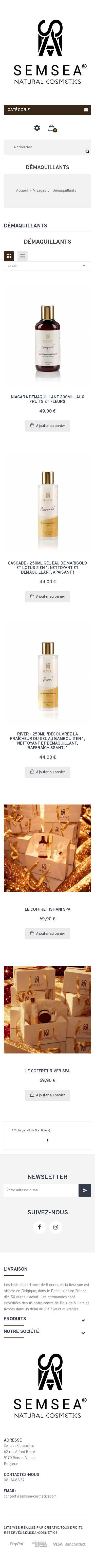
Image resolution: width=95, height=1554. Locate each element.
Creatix (51, 1528)
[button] (51, 128)
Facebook (39, 1227)
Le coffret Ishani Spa (47, 909)
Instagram (55, 1227)
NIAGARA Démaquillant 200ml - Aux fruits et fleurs (47, 399)
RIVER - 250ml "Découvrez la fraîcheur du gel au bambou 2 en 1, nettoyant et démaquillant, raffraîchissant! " (47, 741)
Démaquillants (25, 226)
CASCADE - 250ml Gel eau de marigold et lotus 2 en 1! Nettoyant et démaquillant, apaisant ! (47, 568)
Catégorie (19, 110)
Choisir (47, 266)
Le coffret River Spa (47, 1071)
